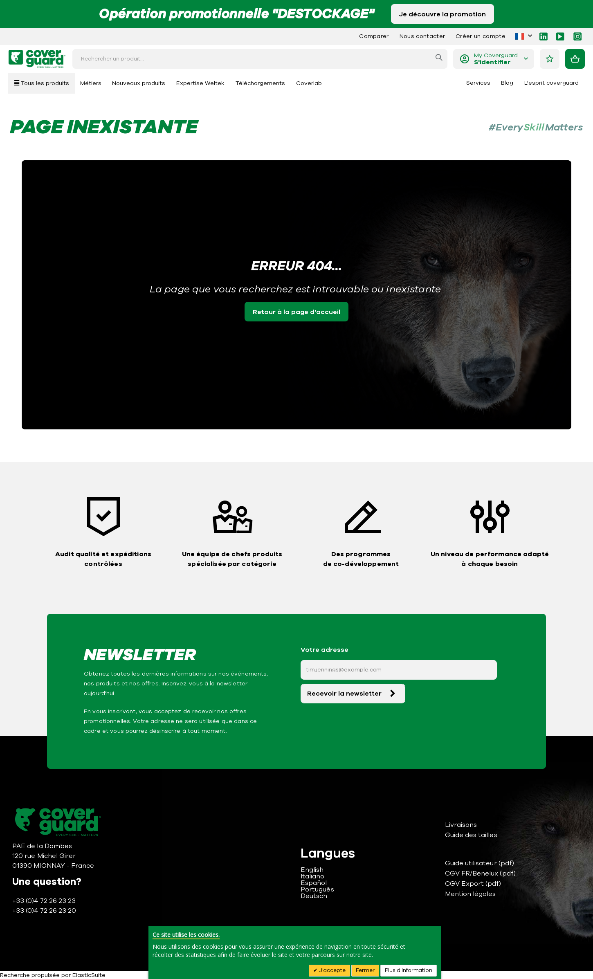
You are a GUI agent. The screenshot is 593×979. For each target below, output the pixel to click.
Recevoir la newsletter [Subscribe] (344, 693)
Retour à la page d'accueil (296, 312)
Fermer (365, 970)
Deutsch (314, 895)
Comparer (374, 36)
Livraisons (461, 824)
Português (317, 889)
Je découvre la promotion (442, 14)
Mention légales (470, 893)
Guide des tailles (471, 835)
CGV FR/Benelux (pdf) (480, 873)
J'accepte (332, 970)
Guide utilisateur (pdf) (479, 863)
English (312, 869)
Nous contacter (422, 36)
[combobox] (259, 59)
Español (314, 882)
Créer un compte (480, 36)
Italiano (313, 876)
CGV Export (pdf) (473, 883)
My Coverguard (496, 59)
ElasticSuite (89, 975)
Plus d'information (408, 970)
